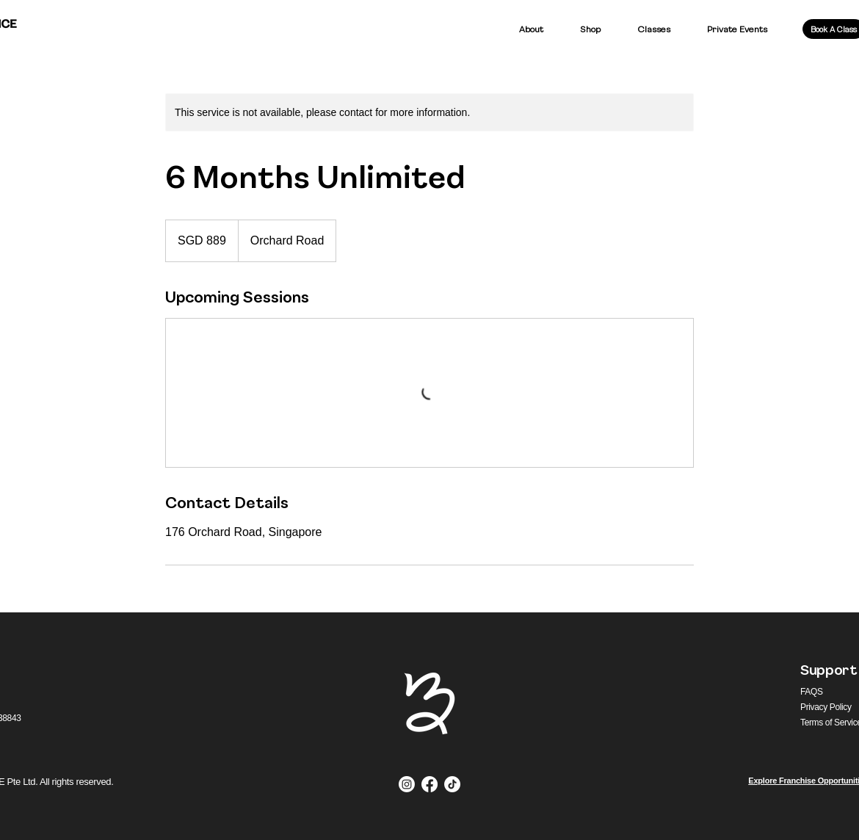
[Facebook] (429, 784)
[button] (590, 29)
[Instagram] (407, 784)
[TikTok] (452, 784)
